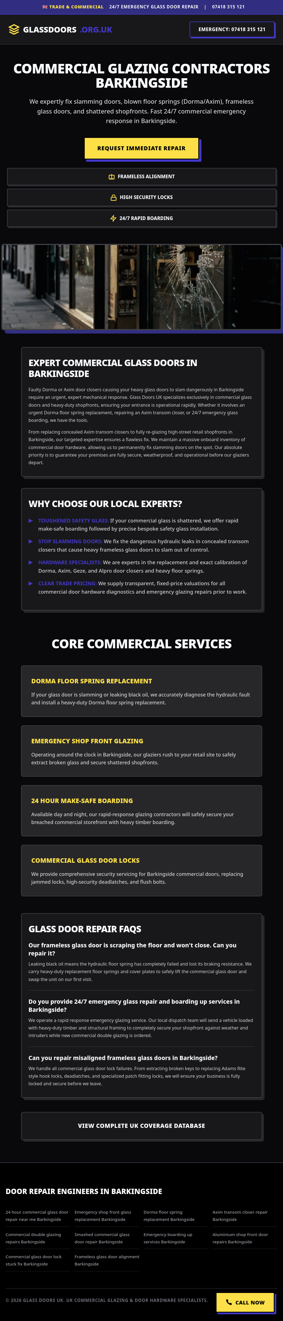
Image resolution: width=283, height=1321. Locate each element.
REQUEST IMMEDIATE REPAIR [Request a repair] (141, 148)
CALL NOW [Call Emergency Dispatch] (245, 1302)
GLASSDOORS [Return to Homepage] (60, 29)
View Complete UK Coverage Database (141, 1126)
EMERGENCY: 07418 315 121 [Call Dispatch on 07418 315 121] (232, 29)
